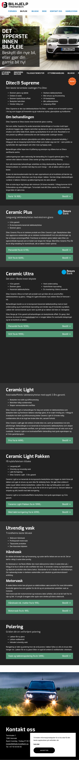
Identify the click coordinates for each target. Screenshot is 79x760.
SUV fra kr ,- (39, 258)
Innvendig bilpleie (18, 73)
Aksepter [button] (44, 750)
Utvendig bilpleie (6, 73)
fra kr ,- (39, 196)
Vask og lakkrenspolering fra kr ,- (39, 656)
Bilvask (35, 11)
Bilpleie (23, 11)
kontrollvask (30, 317)
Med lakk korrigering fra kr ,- (39, 512)
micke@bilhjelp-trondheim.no (17, 744)
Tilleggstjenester (35, 73)
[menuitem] (12, 11)
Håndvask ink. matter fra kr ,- (39, 603)
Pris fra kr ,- (39, 440)
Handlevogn (71, 11)
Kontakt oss (56, 11)
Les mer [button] (36, 744)
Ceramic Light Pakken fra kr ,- (39, 504)
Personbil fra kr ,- (39, 250)
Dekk (44, 11)
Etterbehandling (56, 73)
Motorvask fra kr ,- (39, 610)
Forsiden (12, 11)
